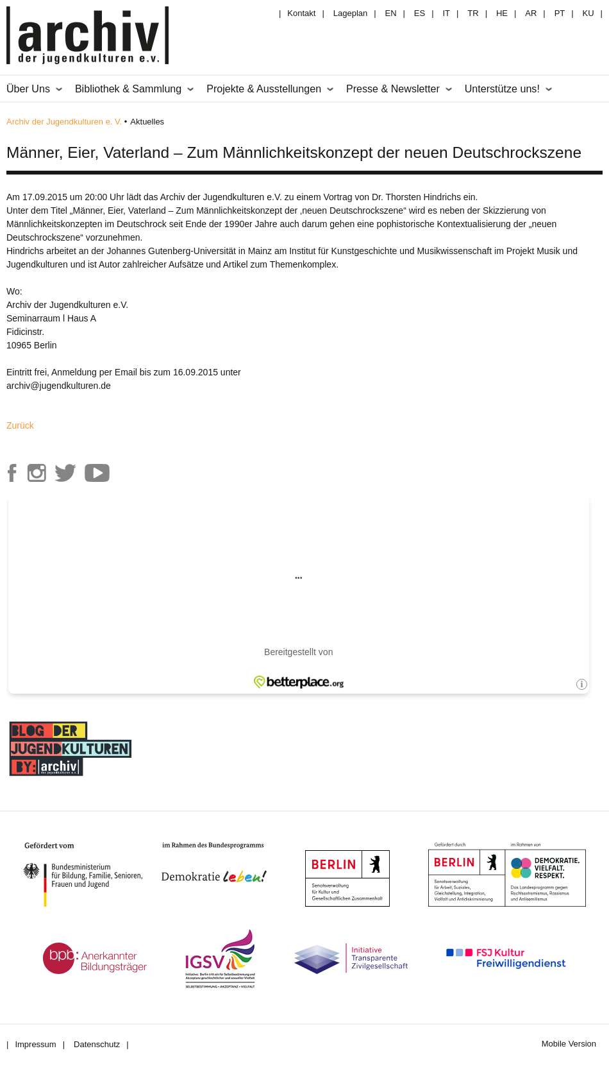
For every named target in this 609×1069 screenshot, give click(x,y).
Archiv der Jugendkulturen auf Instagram (36, 473)
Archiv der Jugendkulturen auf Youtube (97, 473)
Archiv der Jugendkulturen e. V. (64, 121)
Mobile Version (569, 1043)
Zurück (20, 425)
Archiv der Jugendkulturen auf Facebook (12, 473)
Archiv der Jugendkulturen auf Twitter (65, 473)
